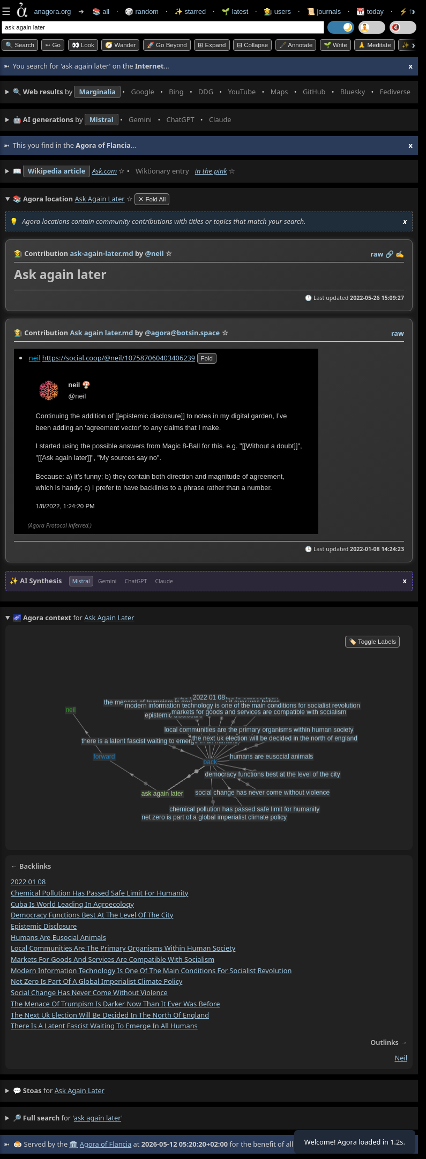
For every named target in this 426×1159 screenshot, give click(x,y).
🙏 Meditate (374, 45)
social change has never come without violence (89, 992)
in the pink (211, 171)
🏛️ (73, 1144)
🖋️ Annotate (296, 45)
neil (35, 358)
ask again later (79, 1090)
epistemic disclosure (44, 926)
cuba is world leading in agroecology (72, 904)
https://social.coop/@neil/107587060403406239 (118, 358)
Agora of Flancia (105, 1144)
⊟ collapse (252, 45)
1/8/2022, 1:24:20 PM (65, 506)
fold (207, 358)
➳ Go (53, 45)
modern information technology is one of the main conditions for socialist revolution (151, 970)
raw (376, 254)
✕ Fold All (152, 199)
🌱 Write (335, 45)
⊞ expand (212, 45)
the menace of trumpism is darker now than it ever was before (115, 1004)
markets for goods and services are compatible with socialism (112, 959)
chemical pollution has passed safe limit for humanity (99, 893)
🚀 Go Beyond (167, 45)
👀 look (83, 45)
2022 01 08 (28, 881)
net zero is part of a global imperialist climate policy (96, 981)
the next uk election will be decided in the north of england (110, 1015)
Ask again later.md (101, 332)
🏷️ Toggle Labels (372, 641)
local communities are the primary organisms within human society (123, 948)
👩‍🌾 (18, 253)
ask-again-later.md (101, 253)
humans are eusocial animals (58, 937)
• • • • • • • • (213, 92)
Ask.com (104, 171)
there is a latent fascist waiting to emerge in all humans (104, 1025)
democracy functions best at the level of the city (92, 915)
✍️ (399, 254)
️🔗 (389, 254)
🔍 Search (19, 45)
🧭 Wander (120, 45)
